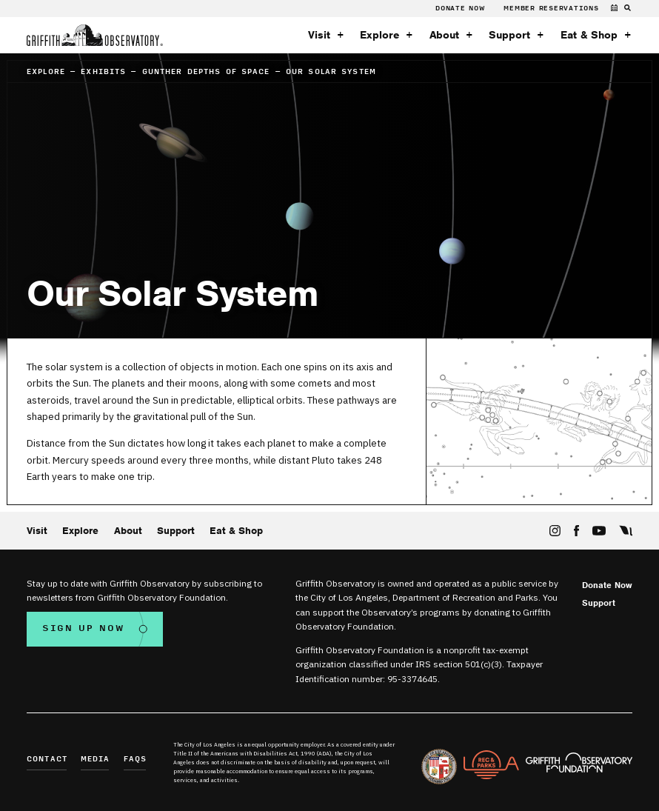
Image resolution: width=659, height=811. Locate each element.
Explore (379, 35)
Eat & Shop (589, 35)
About (444, 35)
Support (509, 35)
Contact (47, 759)
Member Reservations (551, 8)
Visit (319, 35)
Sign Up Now (83, 628)
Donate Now (460, 8)
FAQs (135, 759)
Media (95, 759)
